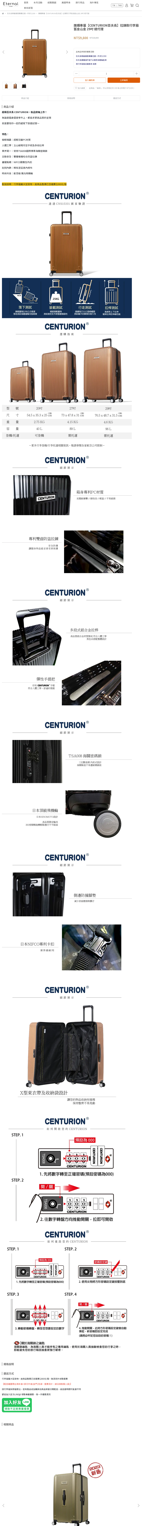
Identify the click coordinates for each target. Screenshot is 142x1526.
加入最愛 (80, 88)
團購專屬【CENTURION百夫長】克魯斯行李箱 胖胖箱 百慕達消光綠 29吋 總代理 (87, 1461)
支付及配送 (38, 1493)
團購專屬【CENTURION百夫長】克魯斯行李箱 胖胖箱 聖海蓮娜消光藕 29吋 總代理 (54, 1461)
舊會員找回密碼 (8, 1497)
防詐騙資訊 (38, 1509)
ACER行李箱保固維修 (43, 1505)
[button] (66, 52)
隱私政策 (5, 1501)
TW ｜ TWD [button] (117, 5)
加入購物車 (90, 80)
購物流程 (37, 1489)
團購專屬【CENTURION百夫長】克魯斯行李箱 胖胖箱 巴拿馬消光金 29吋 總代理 (121, 1461)
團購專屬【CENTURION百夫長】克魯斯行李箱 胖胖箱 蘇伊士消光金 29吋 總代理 (20, 1461)
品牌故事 (5, 1489)
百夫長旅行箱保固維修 (43, 1501)
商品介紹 (25, 98)
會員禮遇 (5, 1493)
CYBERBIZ (104, 1519)
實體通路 (5, 1509)
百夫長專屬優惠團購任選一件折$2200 (91, 56)
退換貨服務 (38, 1497)
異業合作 (5, 1505)
